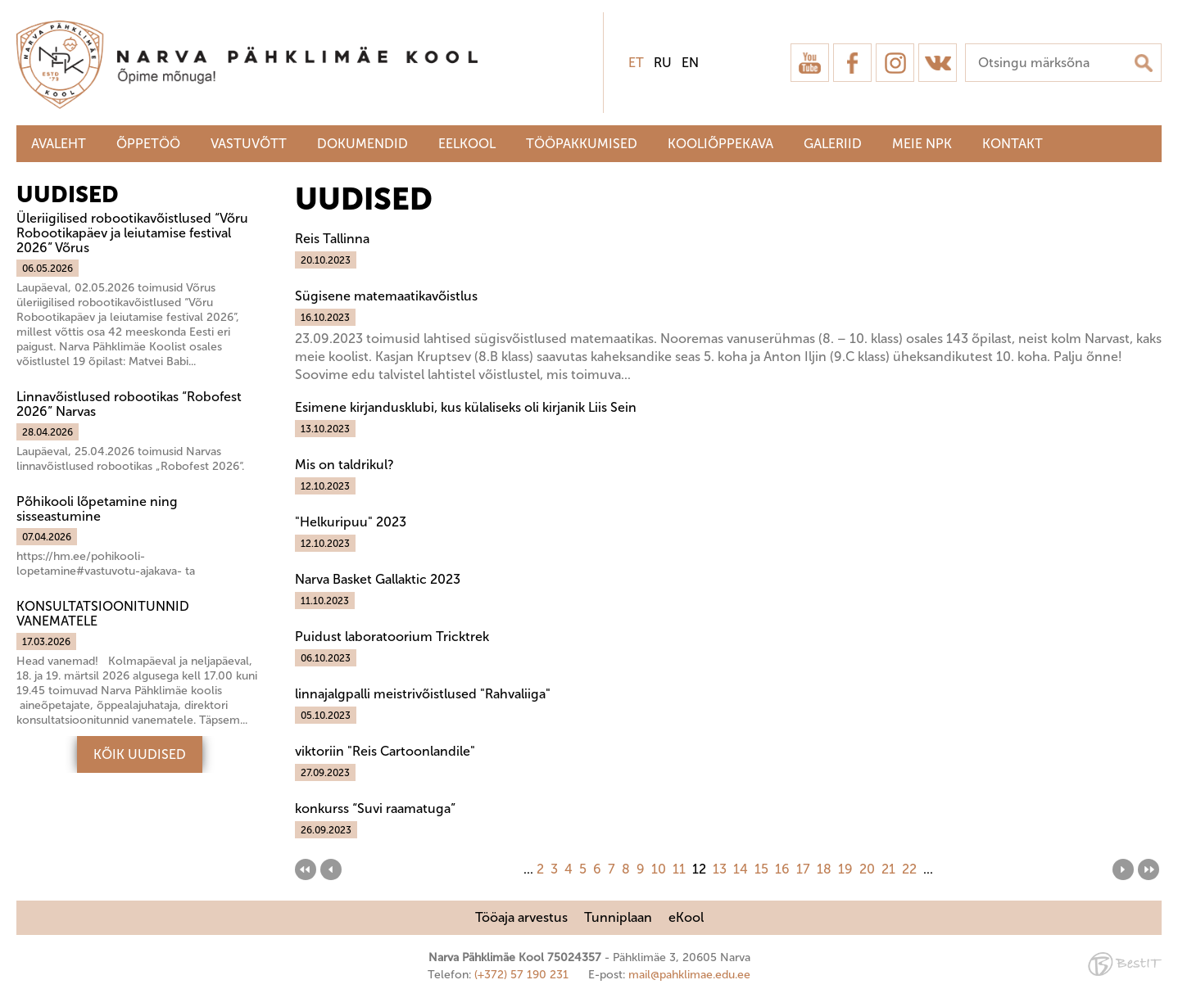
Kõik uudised (139, 754)
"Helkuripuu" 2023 (350, 522)
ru (663, 62)
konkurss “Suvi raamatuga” (375, 808)
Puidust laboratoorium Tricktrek (392, 636)
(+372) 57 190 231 (521, 975)
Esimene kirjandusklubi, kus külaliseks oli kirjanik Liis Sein (466, 407)
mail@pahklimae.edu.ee (689, 975)
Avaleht (58, 143)
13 (720, 869)
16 (782, 869)
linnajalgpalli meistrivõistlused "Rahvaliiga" (422, 694)
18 (824, 869)
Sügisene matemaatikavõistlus (386, 296)
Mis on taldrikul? (344, 464)
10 (658, 869)
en (690, 62)
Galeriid (833, 143)
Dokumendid (362, 143)
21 (888, 869)
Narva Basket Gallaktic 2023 (377, 579)
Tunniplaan (618, 917)
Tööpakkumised (581, 143)
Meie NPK (922, 143)
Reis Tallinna (332, 238)
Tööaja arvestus (521, 917)
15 (761, 869)
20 (867, 869)
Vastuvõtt (249, 143)
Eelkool (467, 143)
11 (679, 869)
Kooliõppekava (720, 143)
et (636, 62)
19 (845, 869)
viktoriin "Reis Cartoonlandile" (385, 751)
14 (740, 869)
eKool (686, 917)
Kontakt (1012, 143)
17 (803, 869)
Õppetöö (148, 143)
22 (909, 869)
